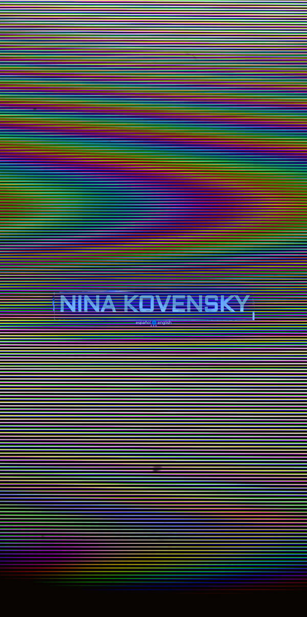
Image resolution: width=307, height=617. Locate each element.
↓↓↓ (153, 327)
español (143, 325)
